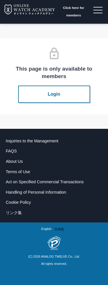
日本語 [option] (59, 229)
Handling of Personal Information (36, 192)
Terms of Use (18, 171)
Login (54, 94)
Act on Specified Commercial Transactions (45, 182)
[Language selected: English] (54, 229)
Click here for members (73, 11)
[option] (59, 229)
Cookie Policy (18, 202)
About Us (14, 161)
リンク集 (14, 212)
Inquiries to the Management (32, 141)
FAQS (11, 151)
